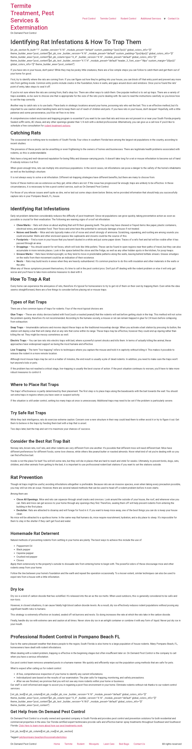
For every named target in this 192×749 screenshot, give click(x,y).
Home (57, 744)
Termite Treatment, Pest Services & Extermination (32, 16)
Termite (68, 744)
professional (47, 737)
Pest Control (89, 18)
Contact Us (173, 18)
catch (21, 737)
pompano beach (32, 737)
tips (65, 737)
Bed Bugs (124, 744)
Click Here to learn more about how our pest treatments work (50, 725)
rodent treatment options (57, 125)
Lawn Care (109, 744)
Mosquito (94, 744)
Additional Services (151, 18)
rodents (58, 737)
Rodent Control (128, 18)
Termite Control (108, 18)
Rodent (80, 744)
